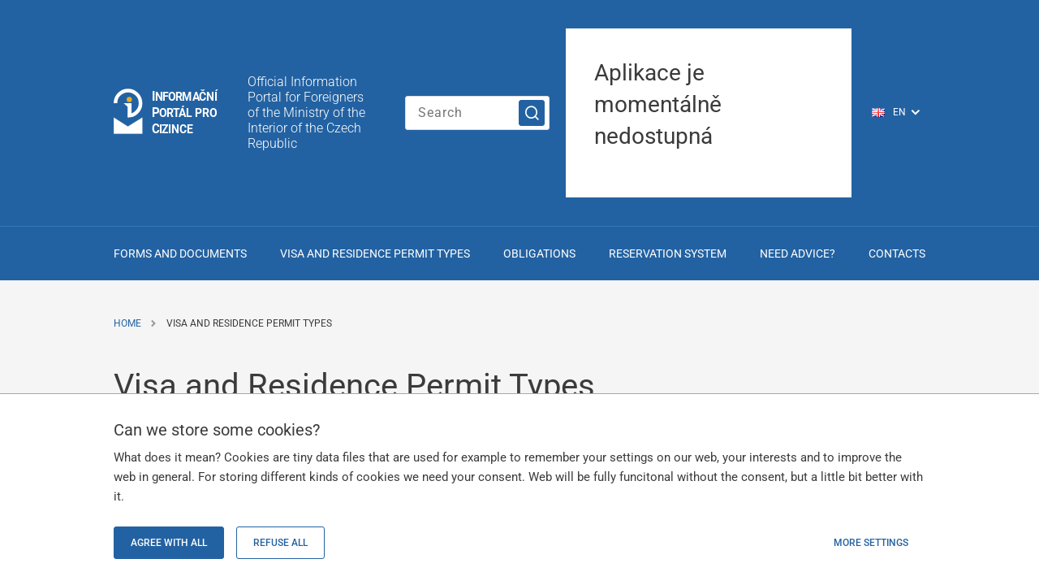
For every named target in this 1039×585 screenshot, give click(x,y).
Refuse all (280, 542)
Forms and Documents (180, 253)
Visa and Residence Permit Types (375, 253)
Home (127, 323)
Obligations (539, 253)
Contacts (897, 253)
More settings (871, 542)
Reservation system (667, 253)
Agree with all (169, 542)
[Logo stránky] (166, 112)
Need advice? (797, 253)
